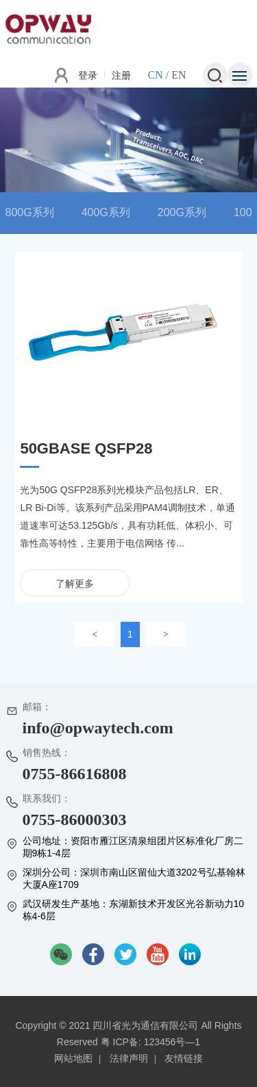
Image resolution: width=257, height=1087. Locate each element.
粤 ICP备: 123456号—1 (151, 1041)
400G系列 (106, 212)
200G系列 (182, 212)
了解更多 (75, 583)
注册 (121, 75)
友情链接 (183, 1058)
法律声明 (129, 1058)
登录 (87, 75)
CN (154, 75)
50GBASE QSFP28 (86, 448)
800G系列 (29, 212)
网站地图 (73, 1058)
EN (178, 75)
